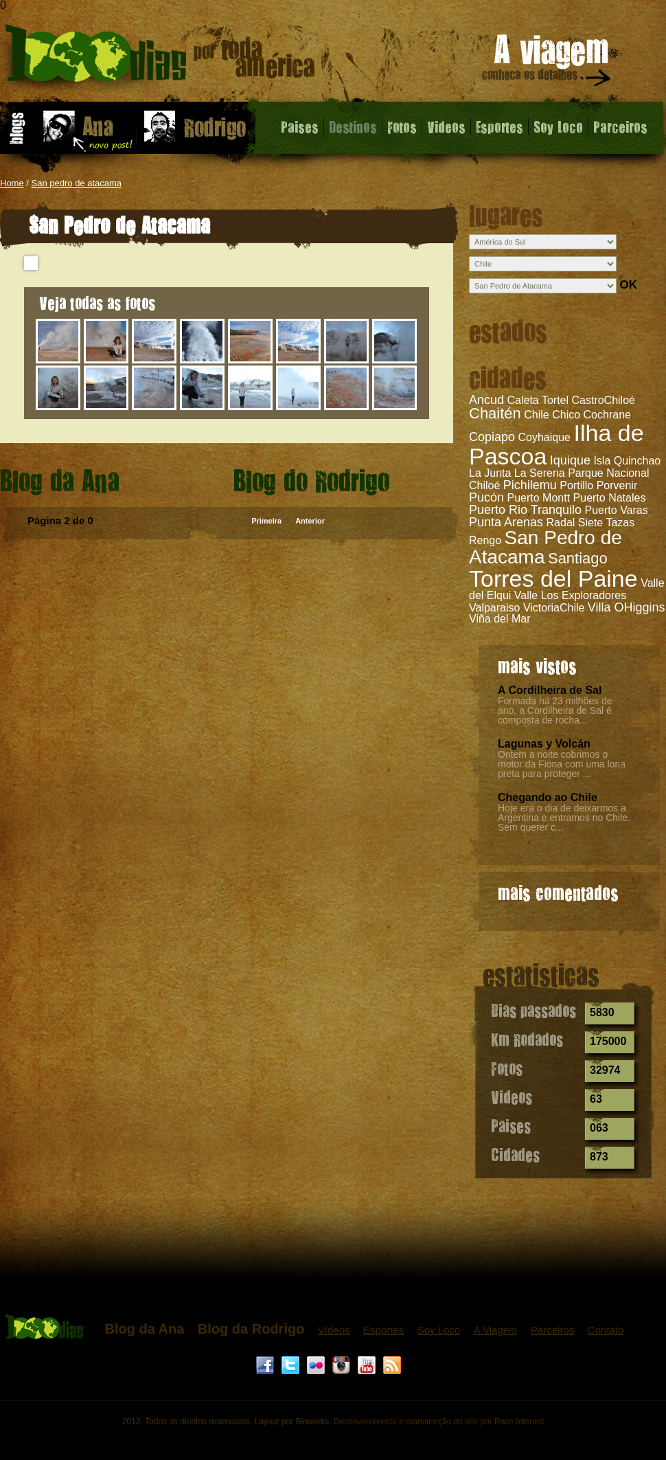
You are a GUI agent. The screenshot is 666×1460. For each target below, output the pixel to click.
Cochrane (607, 414)
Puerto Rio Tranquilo (525, 510)
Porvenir (617, 485)
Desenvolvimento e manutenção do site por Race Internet (439, 1421)
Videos (446, 126)
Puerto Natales (609, 498)
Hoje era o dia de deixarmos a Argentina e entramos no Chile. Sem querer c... (564, 817)
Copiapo (492, 437)
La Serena (539, 473)
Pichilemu (530, 485)
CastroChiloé (602, 400)
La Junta (490, 473)
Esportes (499, 126)
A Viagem (496, 1330)
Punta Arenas (506, 522)
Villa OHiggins (626, 607)
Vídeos (334, 1330)
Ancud (486, 400)
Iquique (570, 460)
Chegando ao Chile (547, 797)
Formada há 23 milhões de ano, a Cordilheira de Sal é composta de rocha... (555, 710)
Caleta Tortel (538, 400)
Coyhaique (544, 437)
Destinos (353, 126)
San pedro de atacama (77, 183)
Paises (300, 126)
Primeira (266, 521)
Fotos (402, 126)
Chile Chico (552, 414)
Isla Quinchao (627, 461)
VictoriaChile (554, 608)
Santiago (578, 558)
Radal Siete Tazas (591, 522)
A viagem (547, 63)
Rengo (485, 540)
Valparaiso (494, 608)
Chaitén (495, 413)
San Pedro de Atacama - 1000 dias (160, 58)
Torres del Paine (553, 578)
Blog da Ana (144, 1328)
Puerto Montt (539, 498)
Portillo (576, 485)
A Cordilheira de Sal (549, 690)
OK (628, 284)
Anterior (310, 521)
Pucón (486, 497)
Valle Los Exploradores (570, 595)
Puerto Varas (616, 510)
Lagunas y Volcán (544, 744)
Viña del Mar (500, 619)
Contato (606, 1330)
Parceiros (620, 126)
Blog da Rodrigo (251, 1328)
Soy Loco (558, 126)
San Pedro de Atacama (545, 547)
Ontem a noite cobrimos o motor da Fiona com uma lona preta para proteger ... (561, 764)
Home (12, 183)
